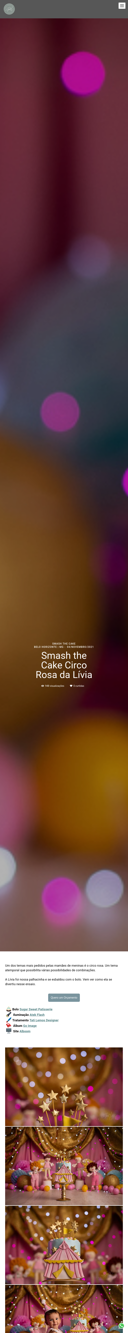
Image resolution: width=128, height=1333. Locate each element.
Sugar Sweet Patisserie (36, 1009)
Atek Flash (37, 1014)
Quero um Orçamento (64, 997)
